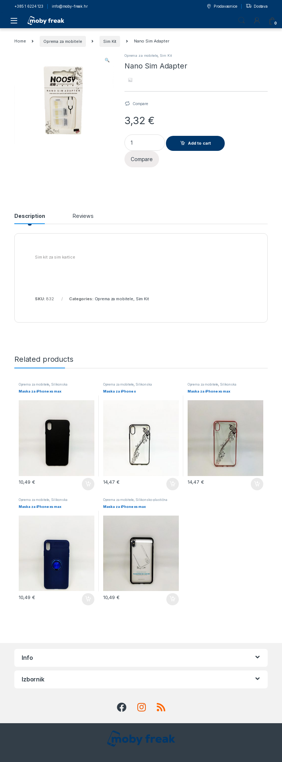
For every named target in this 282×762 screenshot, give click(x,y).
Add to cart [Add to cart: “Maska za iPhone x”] (172, 484)
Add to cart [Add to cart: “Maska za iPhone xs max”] (88, 484)
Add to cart (199, 143)
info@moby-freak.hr (69, 6)
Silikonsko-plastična (151, 500)
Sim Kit (109, 41)
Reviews (83, 216)
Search (242, 20)
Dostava (257, 7)
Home (20, 41)
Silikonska (59, 384)
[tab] (29, 218)
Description (29, 216)
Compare (140, 103)
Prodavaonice (221, 7)
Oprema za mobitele (62, 41)
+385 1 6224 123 (28, 6)
